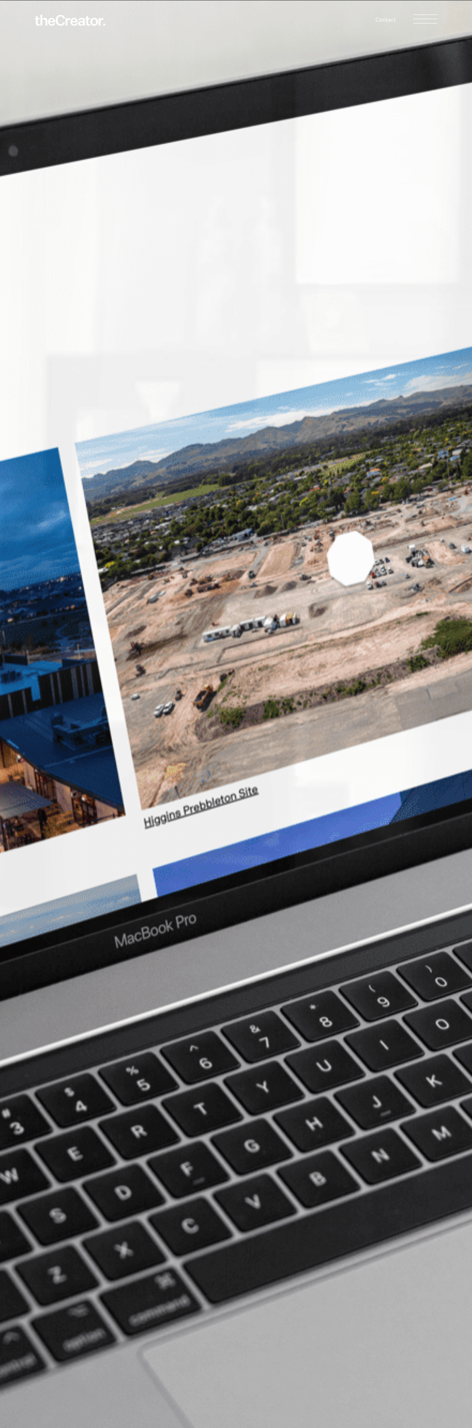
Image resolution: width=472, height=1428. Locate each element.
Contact (386, 20)
